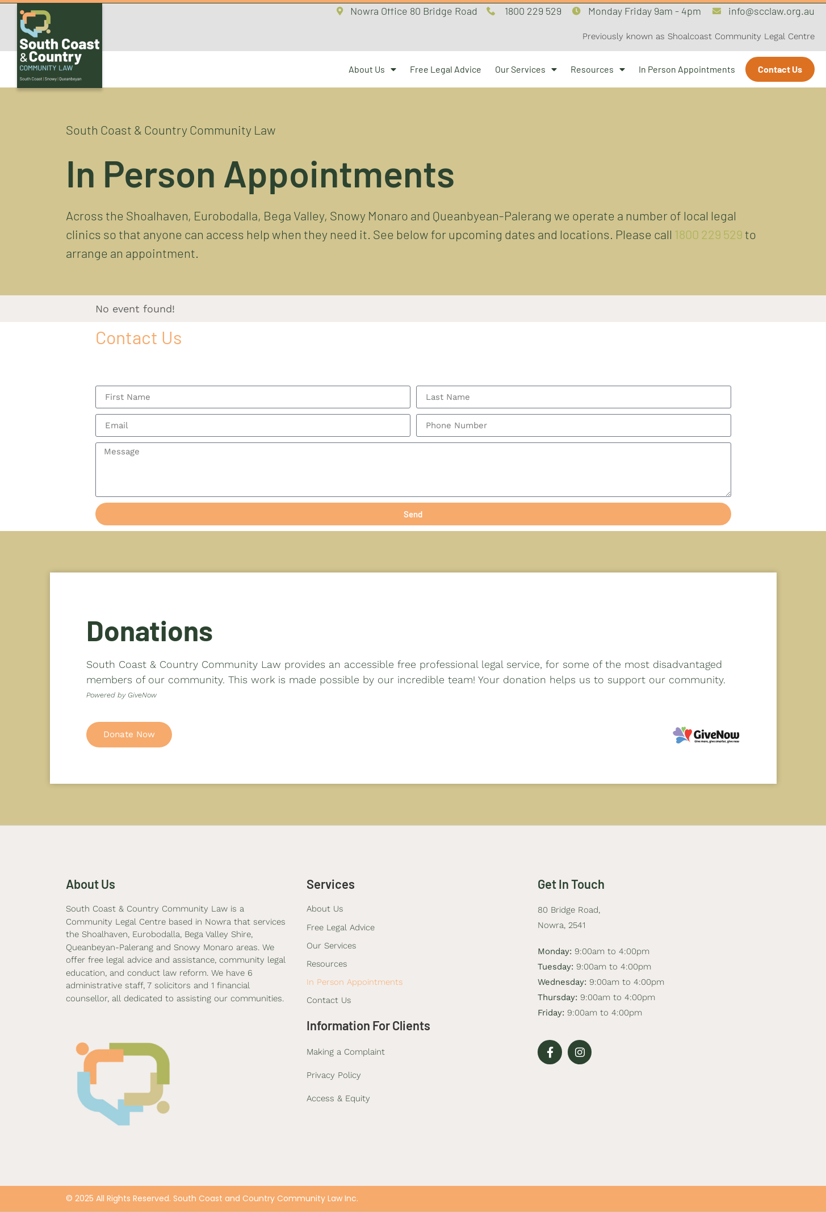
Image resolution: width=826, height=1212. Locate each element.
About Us (372, 69)
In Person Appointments (687, 69)
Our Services (526, 69)
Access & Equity (338, 1100)
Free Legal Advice (445, 69)
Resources (598, 69)
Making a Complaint (346, 1053)
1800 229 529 (708, 234)
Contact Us (780, 69)
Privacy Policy (334, 1077)
